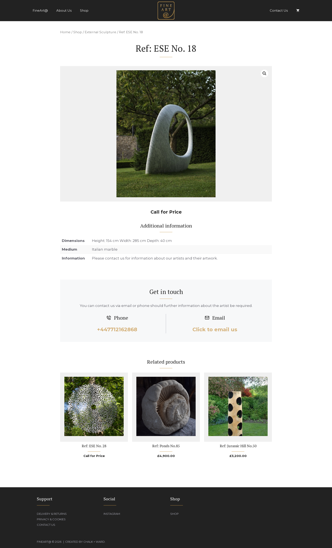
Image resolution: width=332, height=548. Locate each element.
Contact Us (279, 10)
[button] (264, 73)
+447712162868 (117, 329)
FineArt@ (40, 10)
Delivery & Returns (52, 513)
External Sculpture (100, 32)
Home (65, 32)
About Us (64, 10)
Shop (84, 10)
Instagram (112, 513)
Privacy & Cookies (51, 519)
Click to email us (214, 329)
